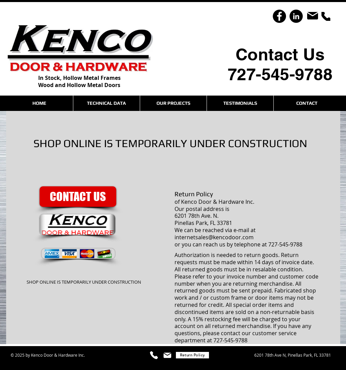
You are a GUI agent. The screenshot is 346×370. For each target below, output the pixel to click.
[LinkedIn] (296, 16)
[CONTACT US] (78, 196)
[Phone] (325, 16)
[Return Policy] (192, 355)
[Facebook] (279, 16)
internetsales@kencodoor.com (214, 237)
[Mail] (312, 16)
